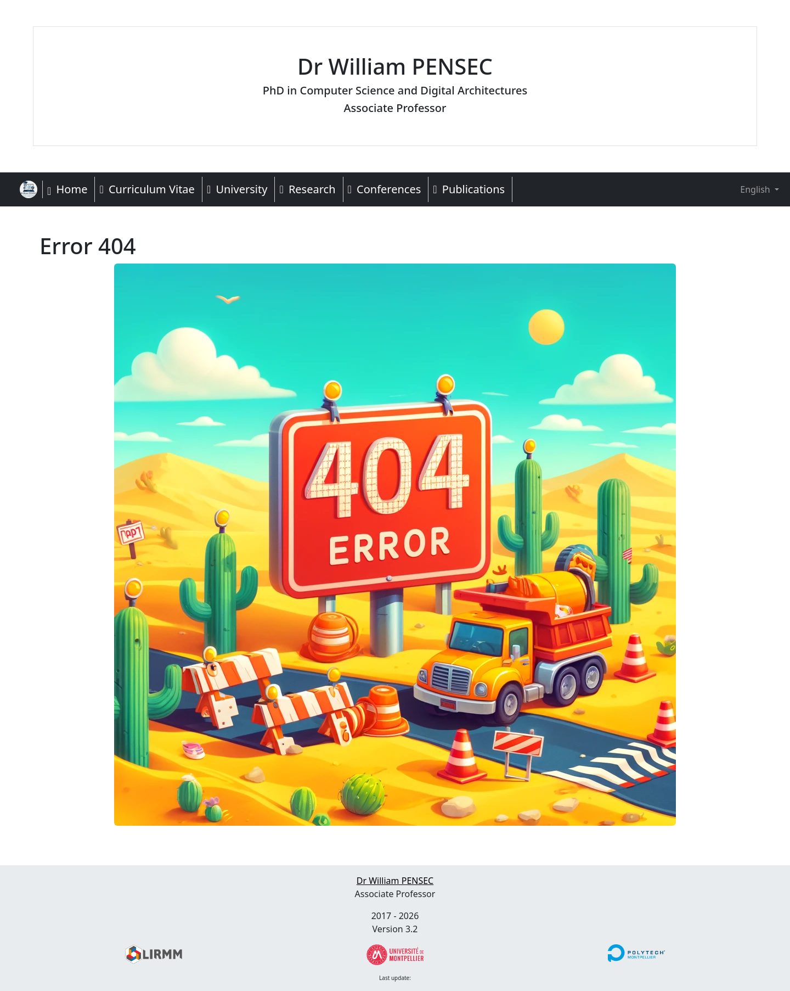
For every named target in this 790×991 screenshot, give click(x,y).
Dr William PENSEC (395, 881)
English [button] (747, 189)
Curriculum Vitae (146, 189)
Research (307, 189)
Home (67, 189)
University (237, 189)
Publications (469, 189)
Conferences (384, 189)
